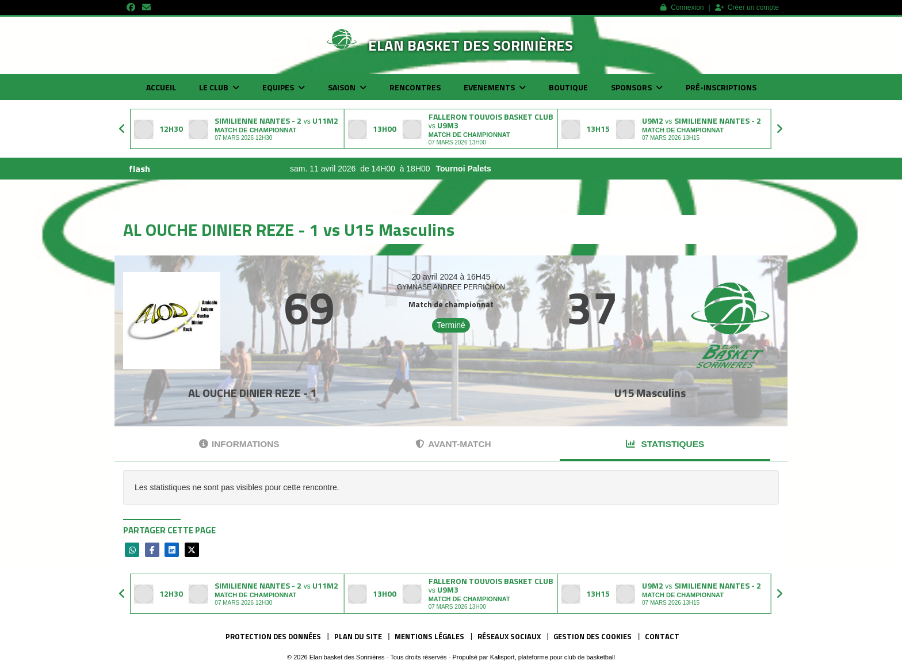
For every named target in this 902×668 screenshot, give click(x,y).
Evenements (495, 87)
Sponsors (637, 87)
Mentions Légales (429, 636)
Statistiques (665, 444)
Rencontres (415, 87)
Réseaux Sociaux (509, 636)
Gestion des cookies (592, 636)
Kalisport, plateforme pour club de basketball (552, 657)
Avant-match (453, 444)
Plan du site (358, 636)
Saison (347, 87)
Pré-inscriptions (721, 87)
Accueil (161, 87)
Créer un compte (747, 7)
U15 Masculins (650, 393)
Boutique (568, 87)
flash (139, 168)
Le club (219, 87)
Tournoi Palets (522, 168)
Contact (662, 636)
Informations (239, 444)
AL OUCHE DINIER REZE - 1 (252, 393)
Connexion (682, 7)
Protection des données (273, 636)
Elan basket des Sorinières (470, 45)
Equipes (283, 87)
